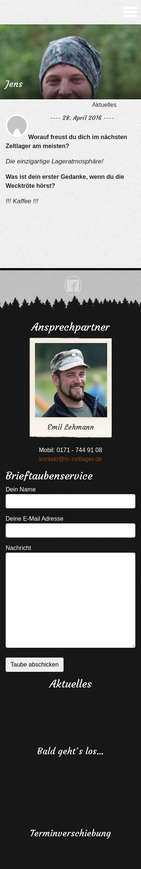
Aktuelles (104, 105)
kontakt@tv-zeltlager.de (70, 459)
